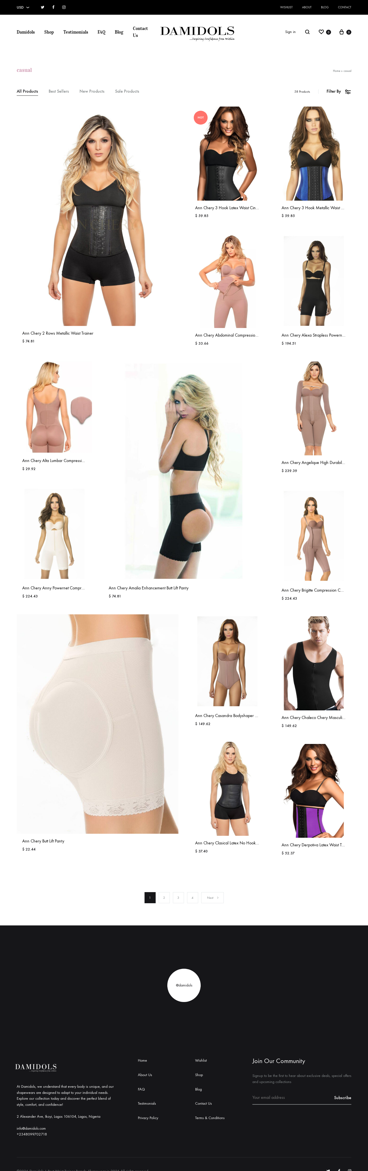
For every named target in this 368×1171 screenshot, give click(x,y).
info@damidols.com (31, 1128)
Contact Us (140, 32)
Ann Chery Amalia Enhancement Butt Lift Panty (148, 587)
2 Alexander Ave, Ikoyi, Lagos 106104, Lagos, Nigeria (58, 1116)
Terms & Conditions (210, 1118)
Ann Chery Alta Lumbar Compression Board (60, 460)
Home (336, 71)
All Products (27, 91)
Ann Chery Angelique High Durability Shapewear (324, 462)
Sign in (290, 31)
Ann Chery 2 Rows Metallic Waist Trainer (57, 333)
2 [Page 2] (164, 898)
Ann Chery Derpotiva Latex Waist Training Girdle (323, 844)
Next (213, 898)
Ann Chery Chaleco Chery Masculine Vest (318, 717)
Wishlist (286, 7)
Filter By (339, 91)
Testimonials (75, 32)
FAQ (101, 32)
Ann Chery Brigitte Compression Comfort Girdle (322, 590)
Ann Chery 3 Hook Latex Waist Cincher (229, 207)
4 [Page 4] (192, 898)
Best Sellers (59, 91)
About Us (145, 1074)
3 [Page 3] (178, 898)
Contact (344, 7)
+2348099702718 (32, 1134)
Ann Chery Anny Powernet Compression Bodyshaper (68, 587)
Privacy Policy (148, 1118)
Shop (49, 32)
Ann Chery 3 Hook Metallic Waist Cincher (318, 207)
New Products (92, 91)
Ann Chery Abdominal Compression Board (232, 335)
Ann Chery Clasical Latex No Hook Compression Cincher (244, 843)
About (307, 7)
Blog (325, 7)
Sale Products (127, 91)
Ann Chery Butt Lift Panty (43, 841)
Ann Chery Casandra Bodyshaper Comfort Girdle (237, 715)
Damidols (26, 32)
